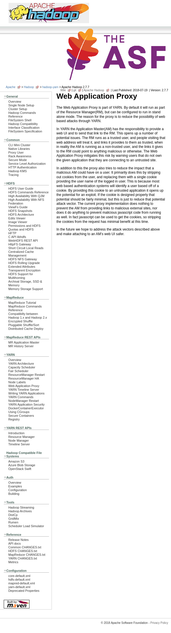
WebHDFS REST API (23, 240)
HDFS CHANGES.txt (22, 551)
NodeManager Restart (23, 400)
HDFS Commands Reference (28, 192)
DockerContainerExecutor (26, 408)
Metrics (13, 562)
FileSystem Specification (25, 131)
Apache (10, 87)
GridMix (13, 518)
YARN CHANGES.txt (22, 558)
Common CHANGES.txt (24, 547)
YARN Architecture (21, 363)
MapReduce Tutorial (22, 302)
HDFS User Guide (20, 188)
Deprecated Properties (23, 590)
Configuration (17, 490)
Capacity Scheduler (21, 367)
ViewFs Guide (17, 207)
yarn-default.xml (19, 587)
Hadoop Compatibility (23, 124)
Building (13, 493)
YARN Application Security (26, 404)
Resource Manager (21, 436)
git (74, 90)
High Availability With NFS (26, 199)
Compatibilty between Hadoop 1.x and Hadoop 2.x (27, 315)
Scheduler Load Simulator (26, 526)
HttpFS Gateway (19, 244)
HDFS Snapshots (20, 211)
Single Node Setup (21, 105)
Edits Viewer (16, 218)
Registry (14, 419)
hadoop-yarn (50, 87)
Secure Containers (21, 415)
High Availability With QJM (26, 196)
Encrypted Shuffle (20, 321)
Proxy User (16, 152)
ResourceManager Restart (26, 374)
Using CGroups (19, 412)
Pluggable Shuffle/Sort (23, 325)
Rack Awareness (19, 156)
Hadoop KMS (17, 171)
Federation (15, 203)
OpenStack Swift (19, 469)
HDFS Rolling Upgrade (24, 263)
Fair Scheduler (18, 371)
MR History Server (21, 346)
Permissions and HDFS (24, 225)
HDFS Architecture (21, 214)
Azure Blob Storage (21, 465)
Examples (15, 486)
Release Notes (18, 539)
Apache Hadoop (94, 90)
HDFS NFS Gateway (22, 259)
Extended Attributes (21, 266)
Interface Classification (24, 127)
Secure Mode (17, 160)
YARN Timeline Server (23, 389)
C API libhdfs (17, 237)
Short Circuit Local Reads (26, 248)
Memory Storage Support (25, 289)
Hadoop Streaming (21, 507)
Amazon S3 (16, 461)
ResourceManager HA (23, 378)
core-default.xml (19, 576)
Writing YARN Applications (26, 393)
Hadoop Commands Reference (22, 114)
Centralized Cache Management (21, 253)
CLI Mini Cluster (19, 145)
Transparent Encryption (24, 270)
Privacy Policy (159, 622)
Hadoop (29, 87)
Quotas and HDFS (21, 229)
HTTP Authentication (22, 167)
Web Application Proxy (23, 386)
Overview (14, 101)
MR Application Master (23, 342)
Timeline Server (19, 444)
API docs (14, 543)
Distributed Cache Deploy (26, 328)
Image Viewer (17, 222)
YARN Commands (21, 397)
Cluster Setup (17, 109)
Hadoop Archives (20, 511)
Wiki (63, 90)
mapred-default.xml (21, 583)
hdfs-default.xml (19, 579)
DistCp (13, 515)
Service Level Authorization (27, 163)
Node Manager (18, 440)
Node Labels (17, 382)
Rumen (13, 522)
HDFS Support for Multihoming (20, 275)
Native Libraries (19, 148)
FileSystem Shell (20, 120)
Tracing (13, 174)
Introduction (16, 433)
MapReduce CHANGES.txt (26, 554)
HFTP (12, 233)
